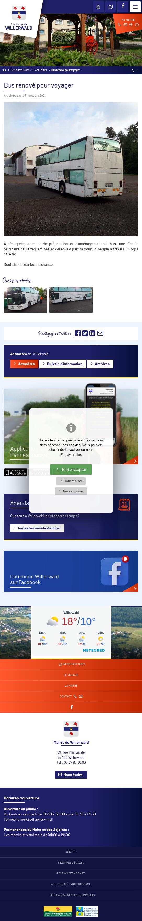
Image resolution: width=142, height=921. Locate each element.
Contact (71, 696)
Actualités (26, 364)
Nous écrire (73, 775)
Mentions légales (71, 863)
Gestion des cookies (71, 873)
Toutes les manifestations (38, 528)
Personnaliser (73, 491)
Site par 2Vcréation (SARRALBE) (72, 895)
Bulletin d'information (64, 364)
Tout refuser (73, 481)
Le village (71, 675)
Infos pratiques (71, 664)
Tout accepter (74, 469)
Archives (102, 364)
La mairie (71, 686)
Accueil (71, 852)
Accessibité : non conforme (71, 884)
